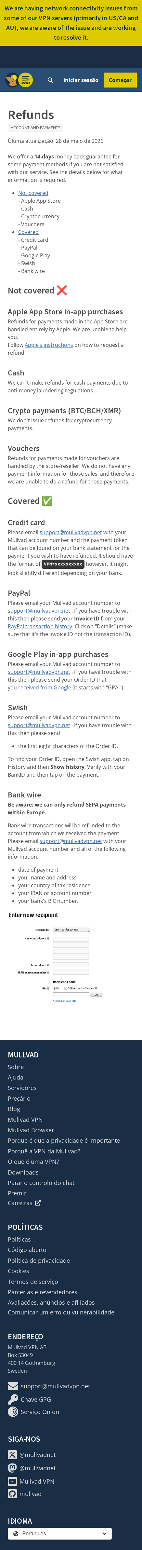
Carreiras (24, 1203)
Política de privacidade (39, 1260)
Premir (17, 1193)
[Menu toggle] (25, 80)
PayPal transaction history (40, 626)
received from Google (44, 687)
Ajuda (15, 1077)
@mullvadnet (32, 1454)
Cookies (18, 1271)
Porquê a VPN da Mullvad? (44, 1151)
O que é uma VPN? (33, 1161)
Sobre (16, 1067)
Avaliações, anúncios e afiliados (51, 1302)
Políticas (19, 1239)
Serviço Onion (33, 1412)
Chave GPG (29, 1399)
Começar (120, 80)
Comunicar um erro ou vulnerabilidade (61, 1312)
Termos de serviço (33, 1281)
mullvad (25, 1494)
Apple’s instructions (49, 344)
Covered (28, 232)
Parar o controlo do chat (41, 1183)
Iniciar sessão (80, 80)
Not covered (33, 193)
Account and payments (35, 127)
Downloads (23, 1172)
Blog (14, 1109)
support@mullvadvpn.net (71, 532)
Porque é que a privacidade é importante (64, 1140)
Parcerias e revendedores (42, 1292)
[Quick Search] (50, 80)
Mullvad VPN (25, 1119)
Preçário (19, 1098)
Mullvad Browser (31, 1130)
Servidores (22, 1088)
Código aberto (27, 1250)
